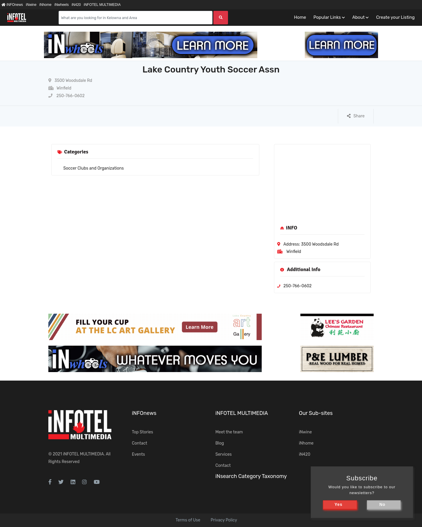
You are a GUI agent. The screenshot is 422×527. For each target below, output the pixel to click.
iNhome (45, 5)
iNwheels (62, 5)
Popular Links (327, 17)
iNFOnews (12, 5)
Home (300, 17)
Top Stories (142, 432)
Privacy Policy (224, 520)
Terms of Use (188, 520)
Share (356, 116)
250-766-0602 (66, 95)
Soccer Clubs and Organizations (93, 168)
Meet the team (229, 432)
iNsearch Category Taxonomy (251, 476)
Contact (139, 443)
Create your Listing (395, 17)
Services (223, 454)
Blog (219, 443)
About (358, 17)
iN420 (76, 5)
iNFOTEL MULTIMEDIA (102, 5)
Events (138, 454)
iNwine (31, 5)
